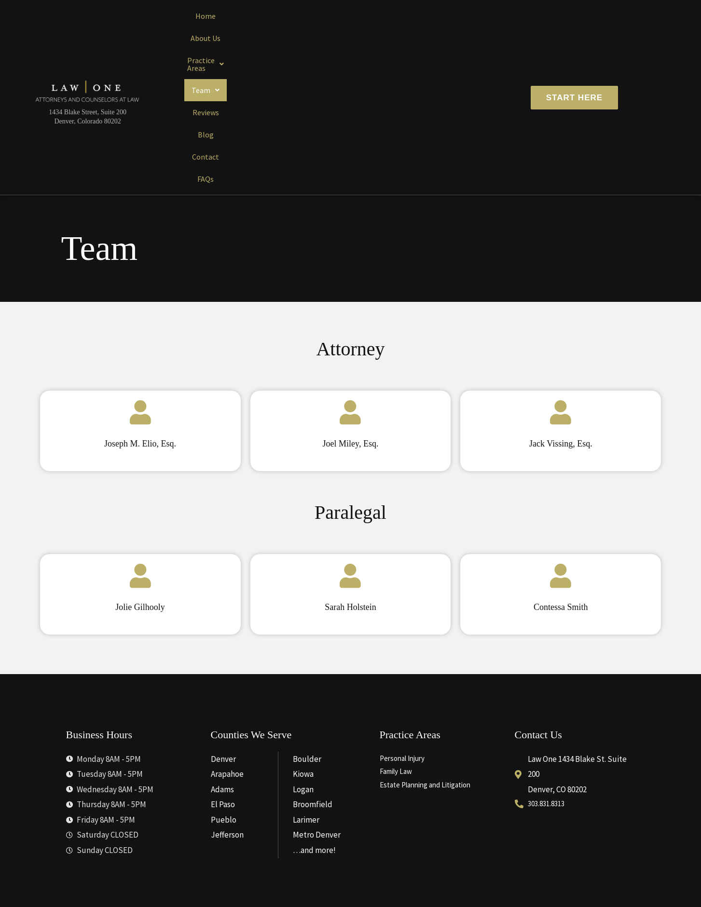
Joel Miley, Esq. (350, 313)
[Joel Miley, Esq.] (350, 284)
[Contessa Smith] (561, 447)
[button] (296, 33)
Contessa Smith (560, 476)
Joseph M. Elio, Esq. (140, 313)
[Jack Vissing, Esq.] (561, 284)
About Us (239, 33)
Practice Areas (297, 33)
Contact (467, 33)
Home (200, 33)
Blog (431, 33)
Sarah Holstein (350, 476)
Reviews (395, 33)
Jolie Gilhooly (140, 476)
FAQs (503, 33)
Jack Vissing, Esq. (561, 313)
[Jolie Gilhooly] (140, 447)
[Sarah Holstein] (350, 447)
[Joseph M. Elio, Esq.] (140, 284)
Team (354, 33)
